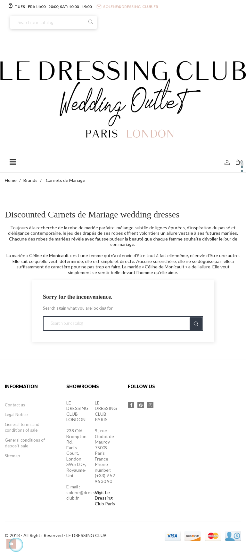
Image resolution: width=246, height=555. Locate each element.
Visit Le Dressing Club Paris (105, 498)
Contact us (15, 404)
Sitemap (12, 455)
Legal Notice (16, 414)
